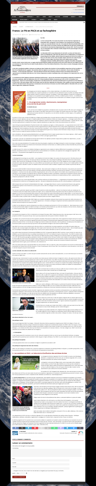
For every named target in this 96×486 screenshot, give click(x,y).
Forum (80, 16)
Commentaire (15, 448)
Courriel (14, 462)
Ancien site (42, 2)
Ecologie (57, 16)
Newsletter (35, 2)
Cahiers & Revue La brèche (17, 2)
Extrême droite (34, 34)
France (38, 34)
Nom (13, 458)
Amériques (30, 16)
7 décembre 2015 (17, 34)
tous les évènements (78, 12)
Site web (14, 466)
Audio (44, 16)
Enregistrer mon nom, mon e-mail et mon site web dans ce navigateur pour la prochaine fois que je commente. (39, 470)
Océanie (34, 19)
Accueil (14, 16)
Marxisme (14, 19)
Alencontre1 (25, 34)
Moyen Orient (24, 19)
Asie (38, 16)
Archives (28, 2)
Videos (55, 19)
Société (42, 19)
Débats (50, 16)
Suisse (49, 19)
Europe (73, 16)
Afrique (21, 16)
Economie (65, 16)
